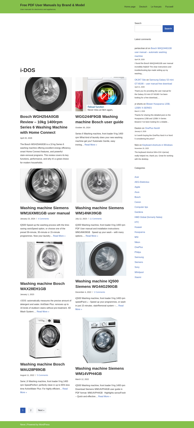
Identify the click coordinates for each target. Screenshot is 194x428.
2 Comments (99, 292)
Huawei (138, 227)
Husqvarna (140, 232)
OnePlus (139, 247)
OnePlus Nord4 (152, 128)
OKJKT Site (140, 80)
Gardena (139, 212)
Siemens (139, 262)
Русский (169, 7)
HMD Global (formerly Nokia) (148, 217)
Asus (137, 192)
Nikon (137, 242)
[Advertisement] (73, 44)
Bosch (138, 197)
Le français (156, 7)
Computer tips (141, 207)
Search (138, 23)
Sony (137, 267)
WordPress (44, 424)
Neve (22, 424)
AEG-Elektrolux (142, 182)
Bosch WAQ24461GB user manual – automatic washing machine (153, 52)
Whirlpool (139, 272)
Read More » (91, 145)
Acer (137, 177)
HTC (137, 222)
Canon (138, 202)
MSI (136, 237)
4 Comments (43, 219)
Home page (130, 7)
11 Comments (96, 219)
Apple (137, 187)
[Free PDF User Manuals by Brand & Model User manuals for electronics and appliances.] (52, 6)
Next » (41, 410)
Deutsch (143, 7)
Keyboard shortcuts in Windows (157, 145)
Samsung (139, 257)
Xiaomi (138, 277)
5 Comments (42, 375)
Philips (138, 252)
